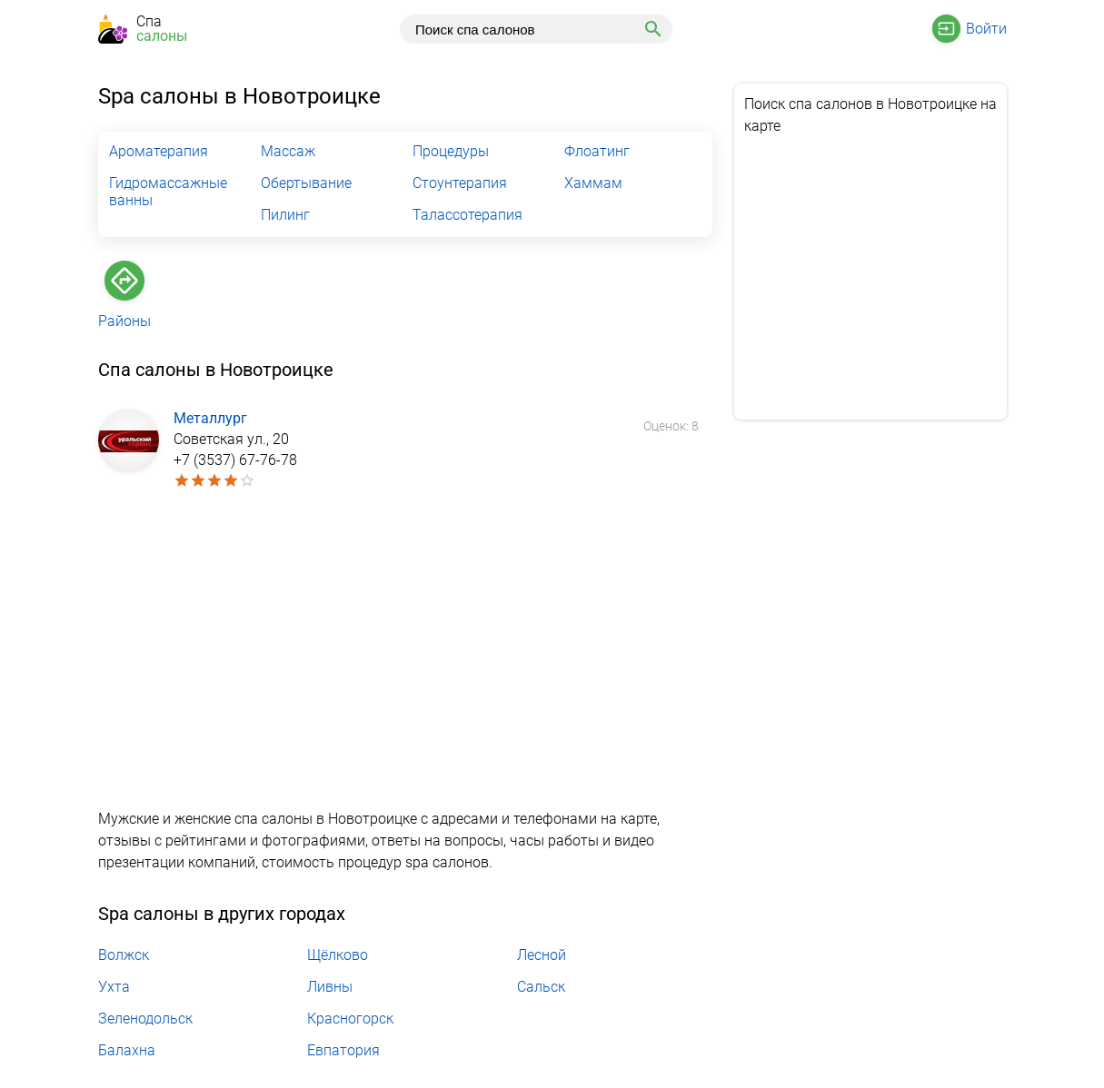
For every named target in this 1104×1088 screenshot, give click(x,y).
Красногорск (350, 1018)
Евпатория (343, 1050)
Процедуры (451, 151)
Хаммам (593, 183)
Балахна (126, 1050)
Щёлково (337, 955)
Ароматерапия (158, 151)
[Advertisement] (405, 652)
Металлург (210, 418)
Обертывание (306, 183)
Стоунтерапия (460, 183)
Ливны (330, 986)
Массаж (288, 151)
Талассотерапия (467, 214)
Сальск (541, 986)
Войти (986, 28)
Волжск (123, 955)
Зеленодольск (145, 1018)
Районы (124, 321)
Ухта (114, 986)
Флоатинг (597, 151)
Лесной (541, 955)
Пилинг (285, 214)
